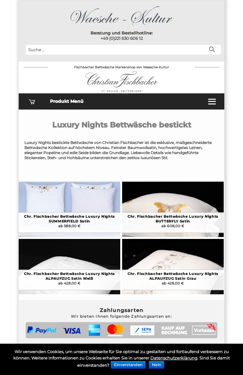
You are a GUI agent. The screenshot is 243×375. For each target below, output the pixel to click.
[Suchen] (213, 49)
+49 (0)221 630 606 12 (122, 38)
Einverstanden (128, 364)
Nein (156, 364)
